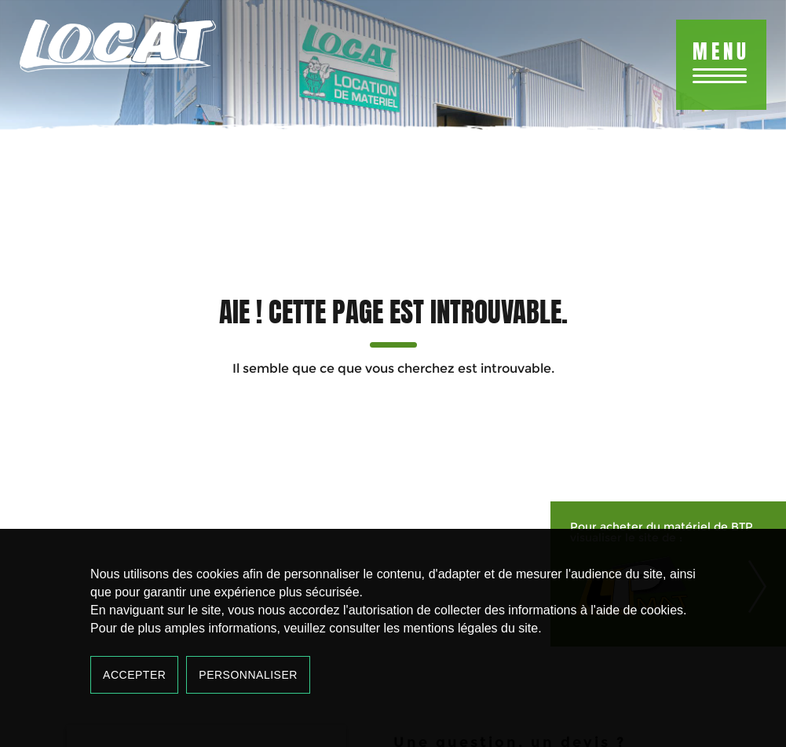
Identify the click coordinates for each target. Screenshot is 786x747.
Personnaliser (248, 675)
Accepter (134, 675)
